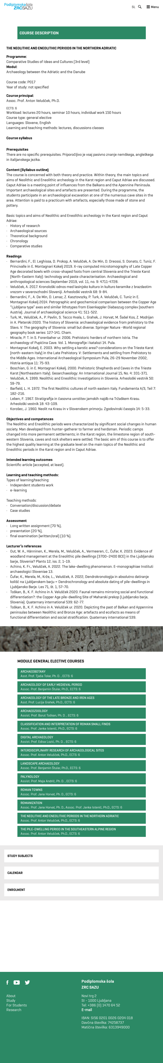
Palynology (30, 776)
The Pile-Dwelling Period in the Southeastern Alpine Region (68, 829)
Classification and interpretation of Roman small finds (65, 724)
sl (133, 7)
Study (10, 1000)
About (10, 995)
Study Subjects (20, 856)
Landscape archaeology (40, 763)
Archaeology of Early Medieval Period (51, 684)
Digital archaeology (37, 737)
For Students (16, 1005)
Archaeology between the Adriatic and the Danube (45, 71)
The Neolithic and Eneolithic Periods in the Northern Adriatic (70, 816)
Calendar (15, 873)
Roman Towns (31, 790)
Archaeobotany (33, 671)
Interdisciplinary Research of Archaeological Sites (62, 750)
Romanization (31, 803)
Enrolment (16, 890)
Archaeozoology (34, 711)
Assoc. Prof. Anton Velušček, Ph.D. (33, 100)
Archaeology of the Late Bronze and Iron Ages (57, 698)
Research (13, 1009)
